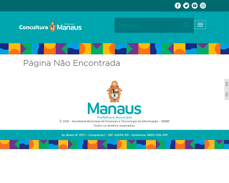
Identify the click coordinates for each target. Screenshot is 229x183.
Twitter (186, 6)
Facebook (178, 6)
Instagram (203, 6)
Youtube (194, 6)
